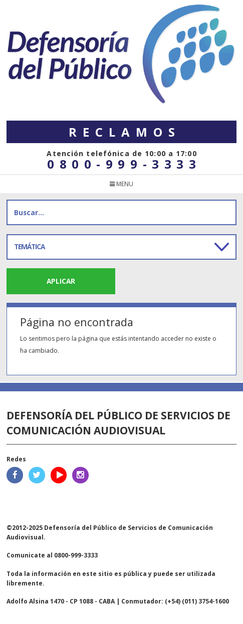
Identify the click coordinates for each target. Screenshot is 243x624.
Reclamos (125, 132)
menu (121, 184)
